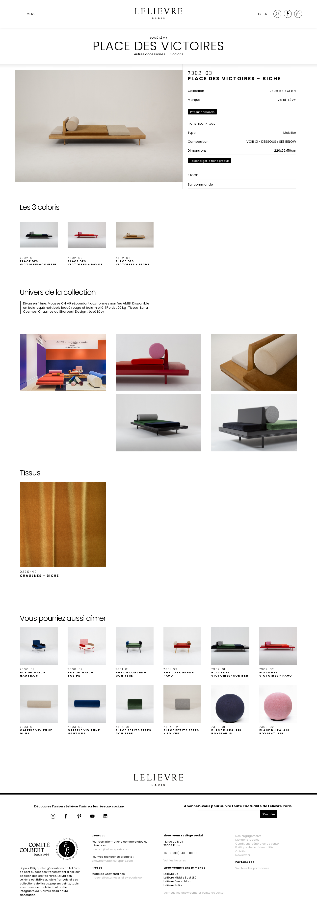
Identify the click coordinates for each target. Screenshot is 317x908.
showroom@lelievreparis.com (112, 861)
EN (265, 14)
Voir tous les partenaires (252, 868)
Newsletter (242, 855)
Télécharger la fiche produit (209, 161)
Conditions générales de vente (257, 844)
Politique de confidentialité (254, 847)
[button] (39, 241)
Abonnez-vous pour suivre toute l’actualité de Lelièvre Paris (238, 806)
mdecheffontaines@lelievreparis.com (118, 878)
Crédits (240, 851)
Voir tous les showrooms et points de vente (193, 893)
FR (259, 14)
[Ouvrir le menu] (25, 14)
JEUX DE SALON (283, 91)
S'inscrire (268, 814)
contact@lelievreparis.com (110, 849)
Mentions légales (247, 840)
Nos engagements (248, 836)
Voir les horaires (174, 860)
